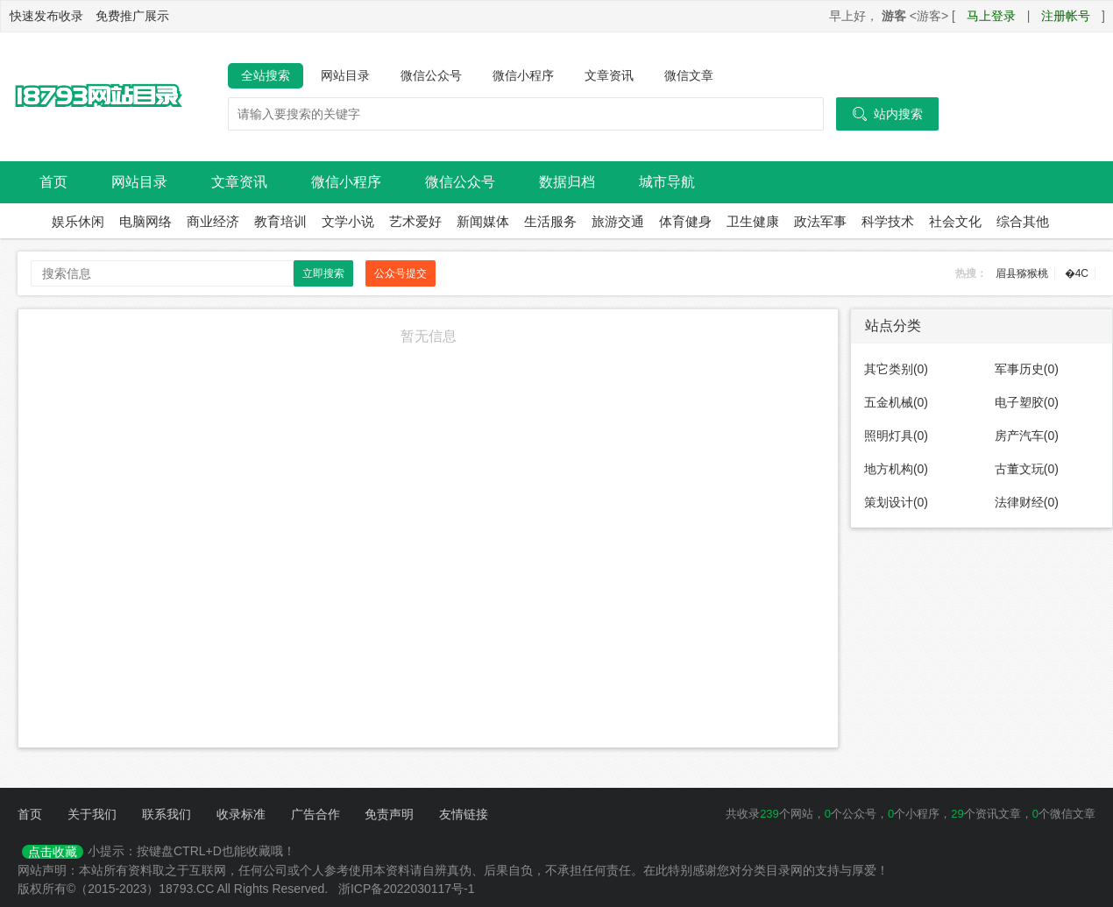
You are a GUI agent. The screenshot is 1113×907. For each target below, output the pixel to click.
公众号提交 (400, 273)
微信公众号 (431, 75)
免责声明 (389, 814)
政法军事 (820, 221)
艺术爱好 (415, 221)
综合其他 (1022, 221)
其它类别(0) (896, 369)
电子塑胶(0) (1027, 402)
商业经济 (213, 221)
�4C (1076, 273)
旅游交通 (618, 221)
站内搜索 (887, 114)
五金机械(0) (896, 402)
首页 (53, 181)
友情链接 (463, 814)
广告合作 (315, 814)
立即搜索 (323, 273)
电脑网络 (145, 221)
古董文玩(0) (1027, 469)
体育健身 (685, 221)
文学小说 (348, 221)
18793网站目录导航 (96, 97)
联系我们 (166, 814)
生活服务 (550, 221)
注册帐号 (1065, 16)
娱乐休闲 (78, 221)
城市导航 (667, 181)
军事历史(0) (1027, 369)
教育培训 (280, 221)
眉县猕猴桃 (1022, 273)
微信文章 (688, 75)
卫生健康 (753, 221)
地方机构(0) (896, 469)
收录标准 (241, 814)
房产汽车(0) (1027, 436)
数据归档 (567, 181)
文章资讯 (609, 75)
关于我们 (92, 814)
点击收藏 (52, 852)
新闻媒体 (483, 221)
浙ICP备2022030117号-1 (406, 889)
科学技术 (887, 221)
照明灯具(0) (896, 436)
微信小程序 (523, 75)
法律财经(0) (1027, 502)
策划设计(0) (896, 502)
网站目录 (345, 75)
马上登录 (991, 16)
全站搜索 (265, 75)
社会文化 (955, 221)
